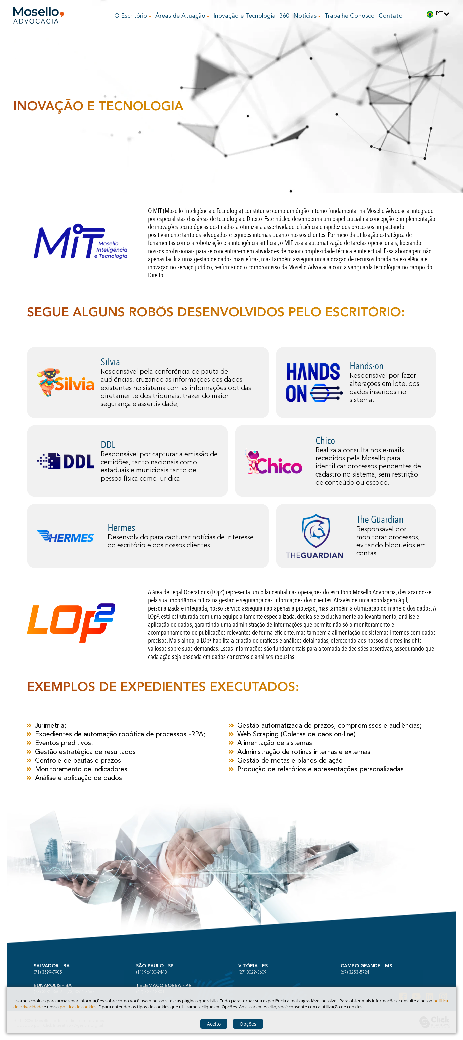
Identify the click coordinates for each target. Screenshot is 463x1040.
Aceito (214, 1024)
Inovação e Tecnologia (244, 16)
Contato (391, 16)
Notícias (305, 16)
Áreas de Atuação (181, 16)
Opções (248, 1024)
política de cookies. (78, 1007)
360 (284, 16)
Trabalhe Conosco (350, 16)
